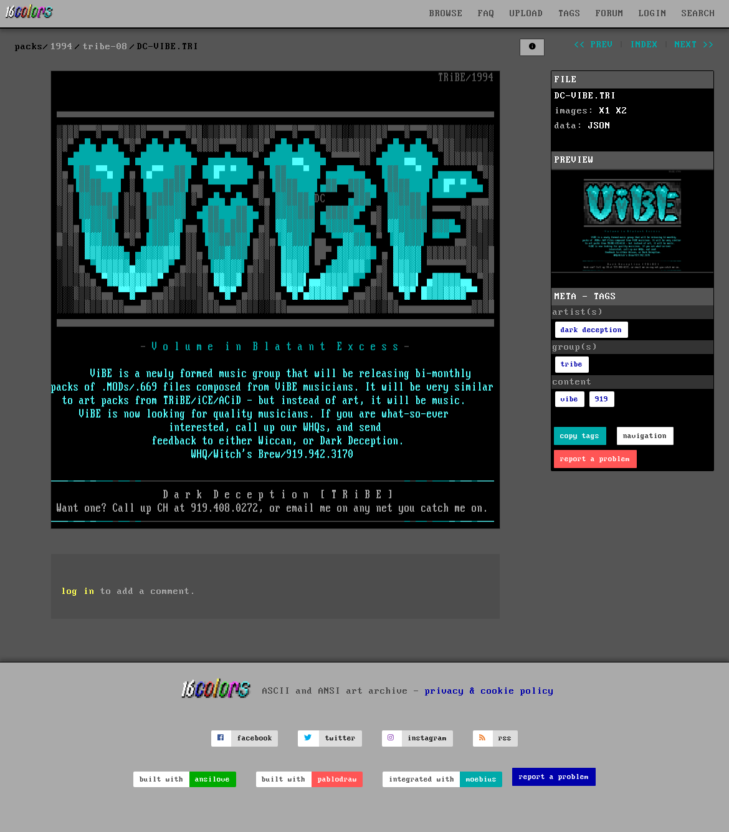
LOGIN (653, 14)
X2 (621, 111)
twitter (340, 738)
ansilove (212, 779)
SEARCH (698, 14)
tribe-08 (105, 47)
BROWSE (446, 14)
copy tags (579, 436)
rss (505, 738)
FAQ (486, 14)
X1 (605, 111)
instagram (427, 738)
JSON (599, 126)
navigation (645, 436)
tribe (572, 364)
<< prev (593, 45)
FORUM (610, 14)
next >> (694, 45)
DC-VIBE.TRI (585, 96)
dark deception (591, 330)
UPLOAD (526, 14)
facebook (254, 738)
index (644, 45)
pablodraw (337, 779)
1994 (61, 47)
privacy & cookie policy (489, 691)
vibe (569, 399)
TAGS (569, 14)
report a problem (595, 459)
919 (601, 399)
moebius (481, 779)
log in (78, 591)
